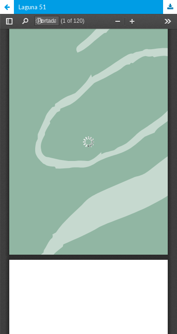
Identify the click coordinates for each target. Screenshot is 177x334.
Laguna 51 (32, 7)
